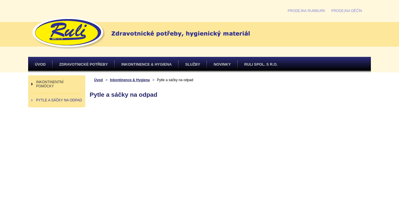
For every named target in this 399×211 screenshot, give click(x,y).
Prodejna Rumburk (306, 11)
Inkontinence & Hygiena (146, 64)
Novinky (222, 64)
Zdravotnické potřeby (83, 64)
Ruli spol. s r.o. (261, 64)
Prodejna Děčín (346, 11)
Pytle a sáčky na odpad (59, 100)
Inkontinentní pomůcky (49, 84)
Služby (192, 64)
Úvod (40, 64)
